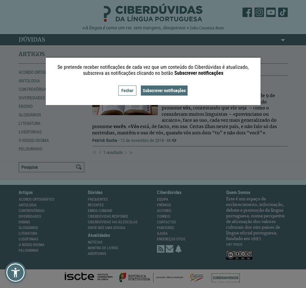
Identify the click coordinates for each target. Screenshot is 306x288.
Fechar (127, 90)
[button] (15, 272)
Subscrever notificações (164, 90)
